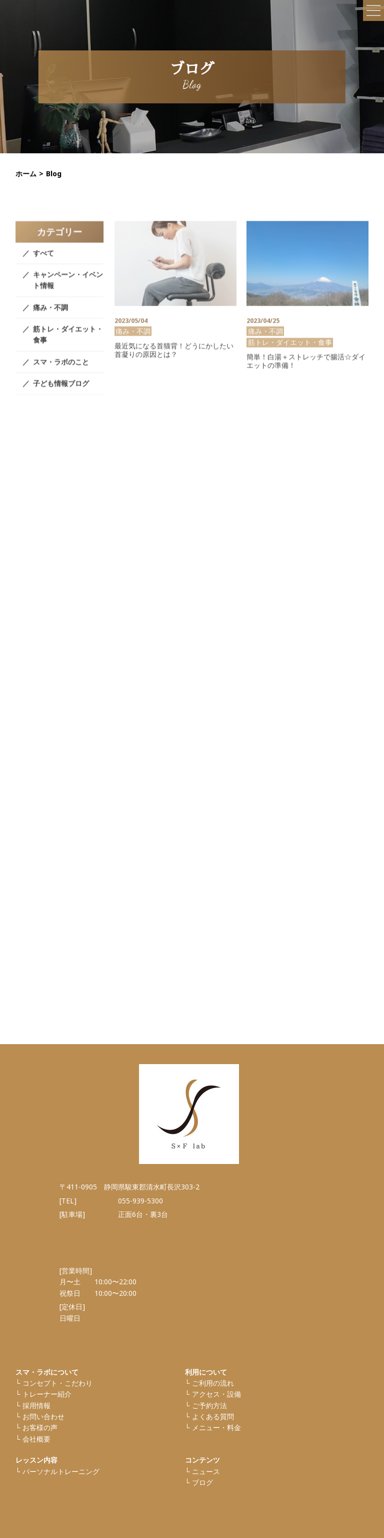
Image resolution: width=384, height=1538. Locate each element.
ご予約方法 (209, 1405)
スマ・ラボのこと (61, 374)
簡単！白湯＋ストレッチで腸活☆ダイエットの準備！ (306, 373)
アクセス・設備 (216, 1394)
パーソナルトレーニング (61, 1471)
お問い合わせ (43, 1416)
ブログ (202, 1482)
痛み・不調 (50, 319)
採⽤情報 (36, 1405)
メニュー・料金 (216, 1427)
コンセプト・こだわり (57, 1383)
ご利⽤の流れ (213, 1383)
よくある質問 (213, 1416)
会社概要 (36, 1439)
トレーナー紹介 (47, 1394)
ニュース (206, 1471)
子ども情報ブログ (61, 395)
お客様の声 (40, 1427)
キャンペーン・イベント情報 (68, 292)
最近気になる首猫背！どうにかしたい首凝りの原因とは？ (174, 362)
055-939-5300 (140, 1200)
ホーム (26, 173)
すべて (43, 265)
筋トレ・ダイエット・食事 (68, 346)
